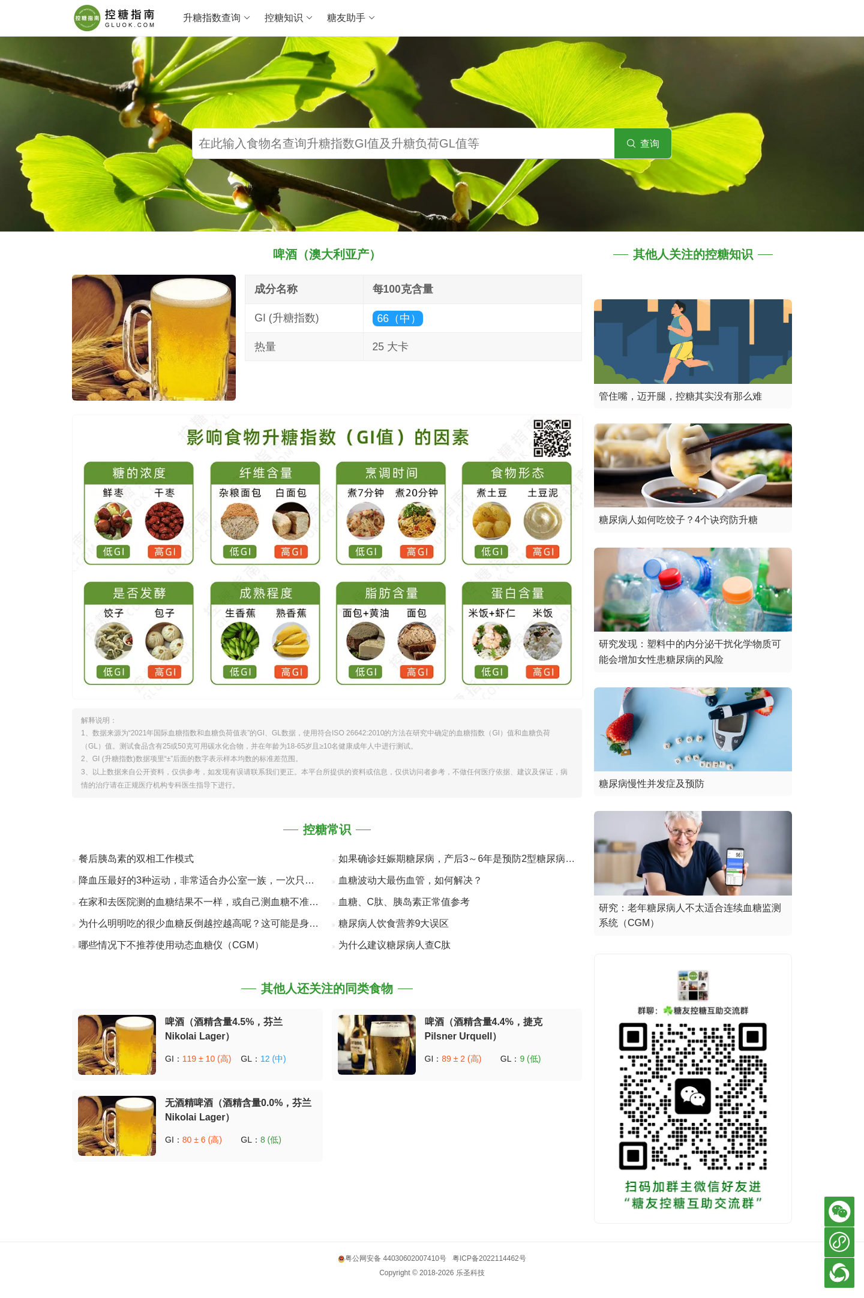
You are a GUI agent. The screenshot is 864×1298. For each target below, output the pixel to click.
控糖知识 (289, 18)
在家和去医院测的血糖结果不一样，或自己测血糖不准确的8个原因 (220, 902)
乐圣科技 (470, 1273)
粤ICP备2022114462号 (489, 1258)
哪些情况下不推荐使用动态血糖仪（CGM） (171, 945)
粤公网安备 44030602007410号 (392, 1258)
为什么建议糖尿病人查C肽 (394, 945)
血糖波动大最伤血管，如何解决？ (410, 880)
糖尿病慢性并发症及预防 (651, 784)
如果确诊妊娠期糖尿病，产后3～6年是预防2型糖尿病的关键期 (471, 859)
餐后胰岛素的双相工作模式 (136, 859)
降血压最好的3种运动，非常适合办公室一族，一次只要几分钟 (211, 880)
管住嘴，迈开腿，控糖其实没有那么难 (680, 396)
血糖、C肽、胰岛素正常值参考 (404, 902)
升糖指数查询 (217, 18)
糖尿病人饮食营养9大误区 (393, 923)
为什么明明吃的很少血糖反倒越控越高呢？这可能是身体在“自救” (216, 923)
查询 (642, 144)
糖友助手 (351, 18)
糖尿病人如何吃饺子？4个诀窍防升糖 (678, 520)
